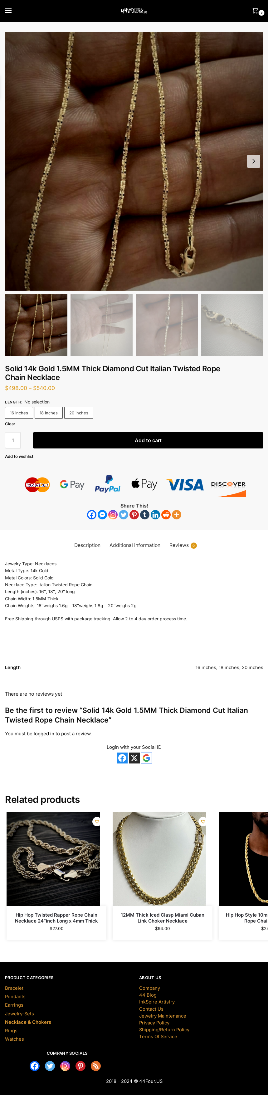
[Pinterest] (134, 514)
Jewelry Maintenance (162, 1016)
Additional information (135, 545)
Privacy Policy (154, 1023)
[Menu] (14, 11)
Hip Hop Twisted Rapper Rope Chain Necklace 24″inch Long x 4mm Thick (56, 918)
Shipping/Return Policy (164, 1030)
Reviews (183, 545)
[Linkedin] (155, 514)
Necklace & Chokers (28, 1022)
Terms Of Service (158, 1036)
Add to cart (148, 440)
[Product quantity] (13, 440)
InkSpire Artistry (157, 1002)
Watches (14, 1039)
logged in (44, 734)
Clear (10, 423)
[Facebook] (91, 514)
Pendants (15, 996)
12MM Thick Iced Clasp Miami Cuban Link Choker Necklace (162, 918)
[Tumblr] (144, 514)
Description (87, 545)
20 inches (78, 412)
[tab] (87, 545)
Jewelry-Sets (19, 1014)
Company (149, 988)
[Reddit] (166, 514)
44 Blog (148, 995)
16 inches (19, 412)
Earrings (14, 1005)
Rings (11, 1030)
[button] (253, 161)
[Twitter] (123, 514)
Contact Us (151, 1009)
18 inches (49, 412)
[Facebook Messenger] (102, 514)
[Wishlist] (19, 456)
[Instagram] (113, 514)
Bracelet (14, 988)
